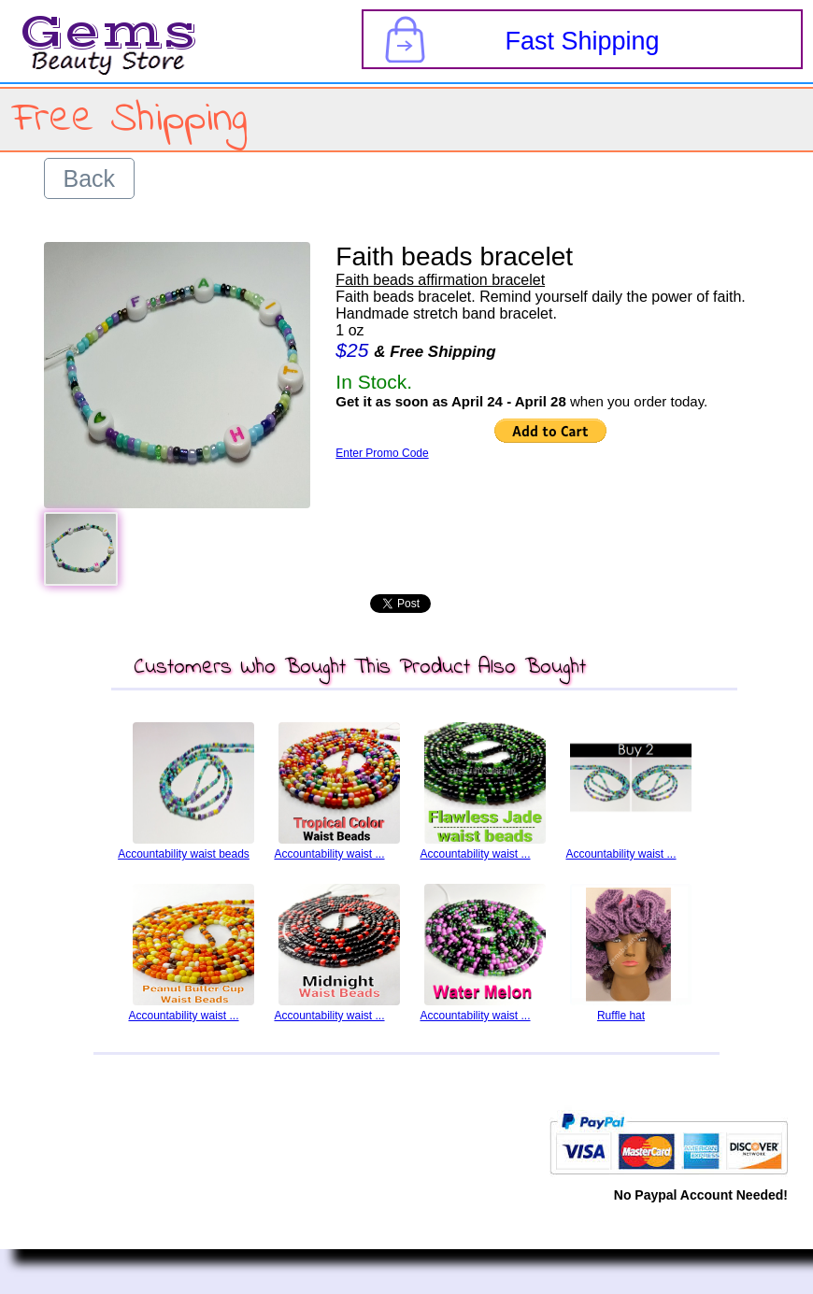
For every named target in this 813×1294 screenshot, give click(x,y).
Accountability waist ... (329, 853)
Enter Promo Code (381, 453)
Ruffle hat (621, 1015)
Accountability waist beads (184, 853)
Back (90, 178)
